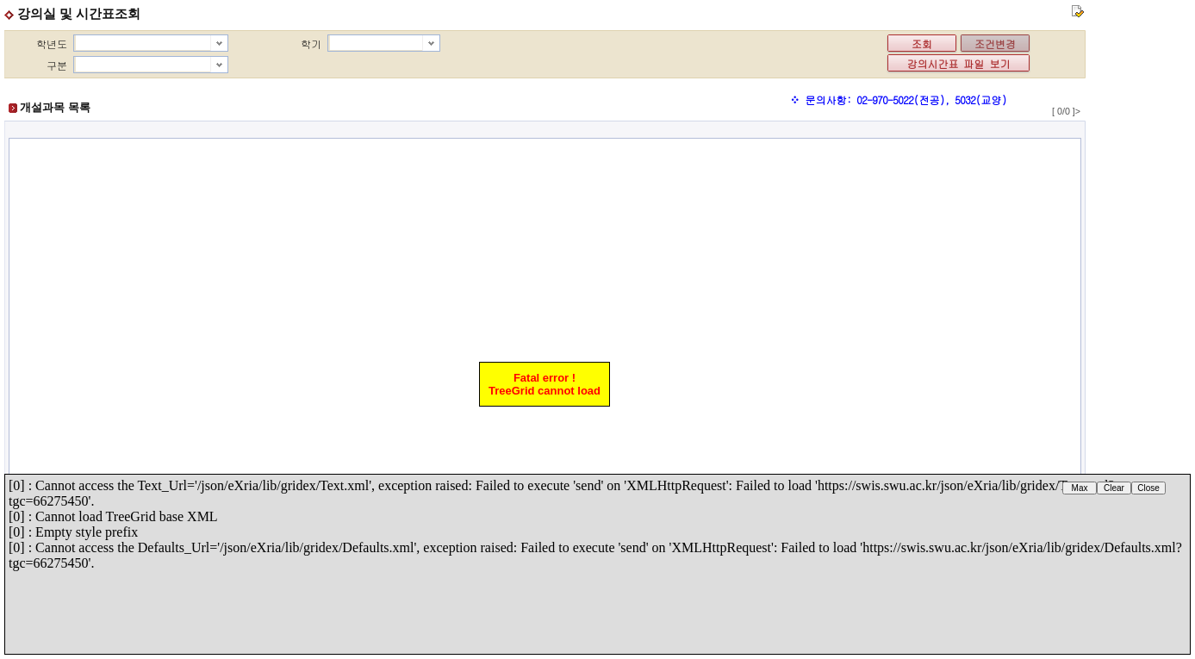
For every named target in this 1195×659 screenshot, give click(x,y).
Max (1080, 488)
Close (1148, 488)
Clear (1114, 488)
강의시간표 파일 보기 (959, 63)
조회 (922, 43)
